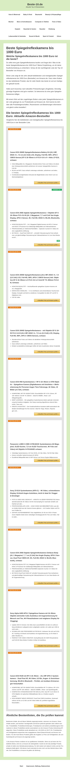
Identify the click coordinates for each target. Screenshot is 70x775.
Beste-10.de (35, 4)
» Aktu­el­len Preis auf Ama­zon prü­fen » (48, 182)
